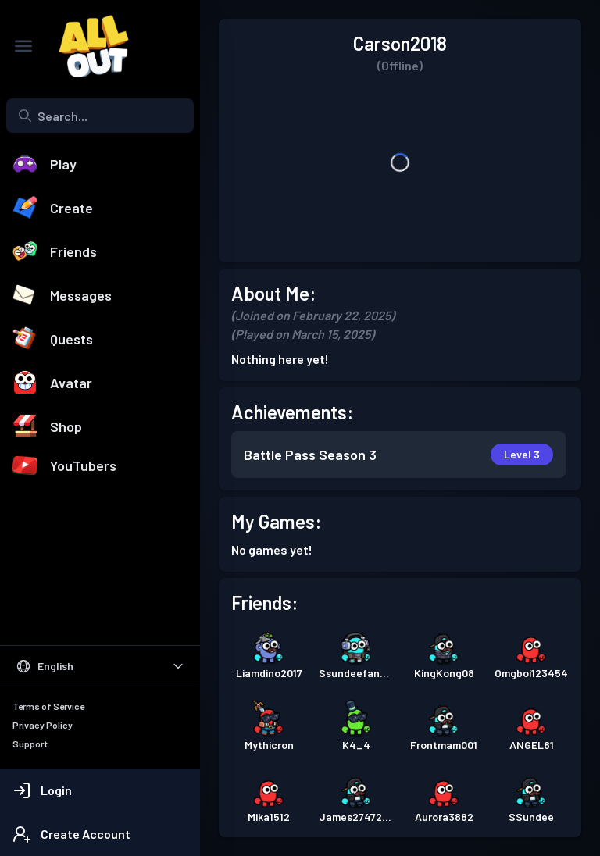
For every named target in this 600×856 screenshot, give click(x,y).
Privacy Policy (42, 724)
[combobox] (100, 115)
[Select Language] (100, 666)
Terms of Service (48, 706)
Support (30, 743)
